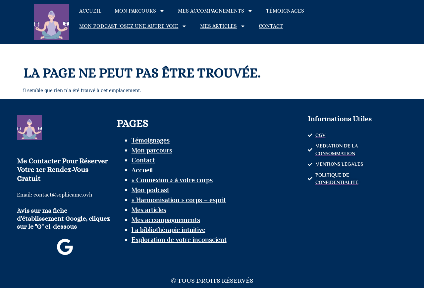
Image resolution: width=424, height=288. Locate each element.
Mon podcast (150, 190)
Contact (271, 26)
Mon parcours (140, 11)
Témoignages (285, 11)
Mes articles (222, 26)
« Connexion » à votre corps (172, 180)
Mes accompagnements (215, 11)
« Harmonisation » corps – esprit (179, 199)
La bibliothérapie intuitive (168, 229)
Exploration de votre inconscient (179, 239)
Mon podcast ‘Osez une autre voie (133, 26)
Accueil (90, 11)
